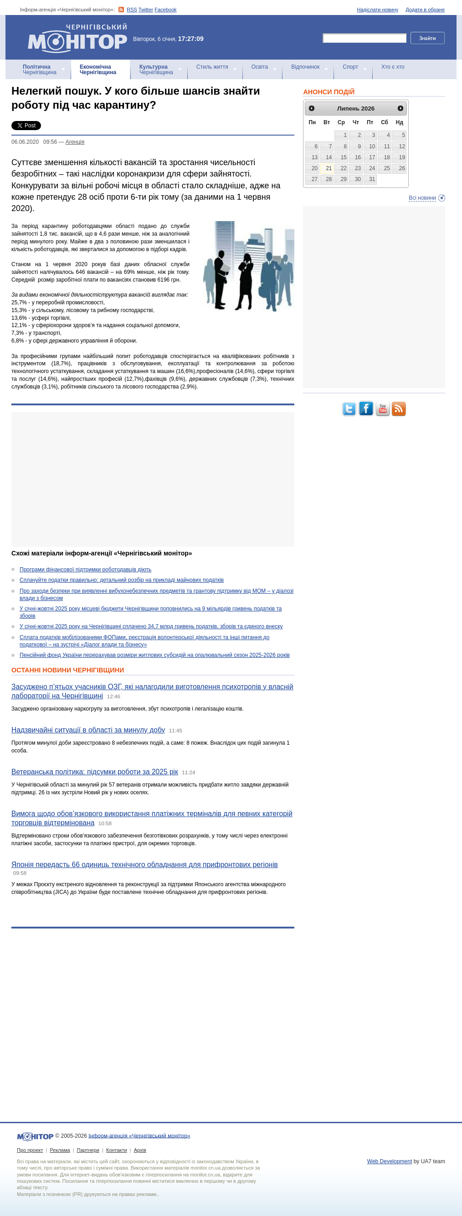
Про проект (30, 1150)
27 (315, 179)
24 (372, 168)
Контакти (116, 1150)
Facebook (165, 9)
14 (329, 157)
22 (344, 168)
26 (402, 168)
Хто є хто (393, 67)
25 (387, 168)
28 (329, 179)
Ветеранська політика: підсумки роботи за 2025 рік (94, 772)
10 (372, 146)
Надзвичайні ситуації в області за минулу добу (88, 730)
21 (329, 168)
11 (387, 146)
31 (372, 179)
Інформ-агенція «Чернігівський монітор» (80, 37)
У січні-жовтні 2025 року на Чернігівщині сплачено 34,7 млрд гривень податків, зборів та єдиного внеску (151, 626)
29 (344, 179)
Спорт (350, 67)
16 (358, 157)
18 (387, 157)
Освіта (260, 67)
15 (344, 157)
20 (315, 168)
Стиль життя (212, 67)
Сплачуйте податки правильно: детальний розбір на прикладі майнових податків (122, 580)
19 (402, 157)
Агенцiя (75, 142)
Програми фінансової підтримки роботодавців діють (85, 569)
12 (402, 146)
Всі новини (422, 198)
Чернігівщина (39, 70)
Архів (140, 1150)
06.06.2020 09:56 (34, 142)
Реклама (60, 1150)
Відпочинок (305, 67)
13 (315, 157)
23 (358, 168)
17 (372, 157)
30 (358, 179)
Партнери (88, 1150)
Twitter (146, 9)
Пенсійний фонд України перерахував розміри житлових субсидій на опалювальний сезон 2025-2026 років (155, 655)
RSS (132, 9)
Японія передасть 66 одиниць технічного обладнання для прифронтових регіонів (144, 864)
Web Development (389, 1161)
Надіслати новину (378, 9)
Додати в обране (425, 9)
